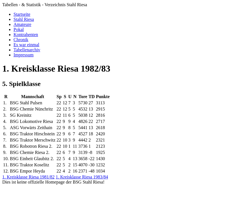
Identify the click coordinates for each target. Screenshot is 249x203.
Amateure (22, 24)
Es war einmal (26, 44)
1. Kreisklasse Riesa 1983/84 (82, 177)
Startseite (22, 14)
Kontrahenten (26, 34)
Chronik (21, 39)
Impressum (24, 54)
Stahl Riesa (24, 19)
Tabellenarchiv (27, 49)
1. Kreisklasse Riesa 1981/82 (28, 177)
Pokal (19, 29)
